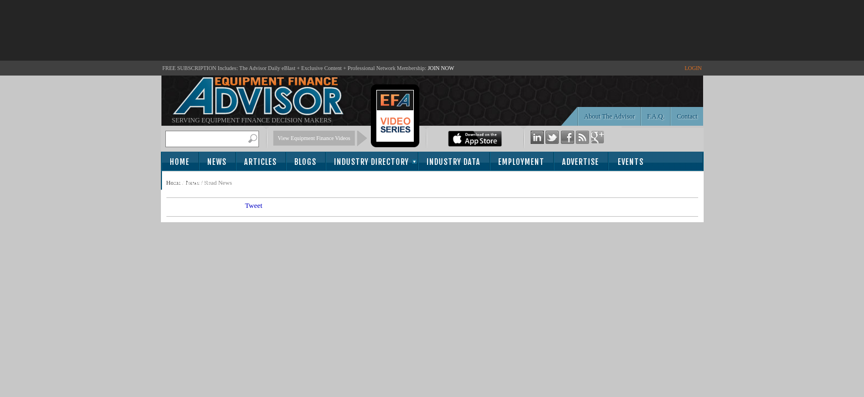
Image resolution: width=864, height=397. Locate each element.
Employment (521, 162)
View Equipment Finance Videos (314, 138)
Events (631, 162)
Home (180, 162)
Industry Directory (371, 162)
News (216, 162)
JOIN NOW (441, 68)
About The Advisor (609, 116)
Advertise (580, 162)
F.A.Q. (656, 116)
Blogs (305, 162)
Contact (687, 116)
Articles (260, 162)
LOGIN (692, 68)
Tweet (254, 205)
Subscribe (192, 181)
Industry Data (453, 162)
